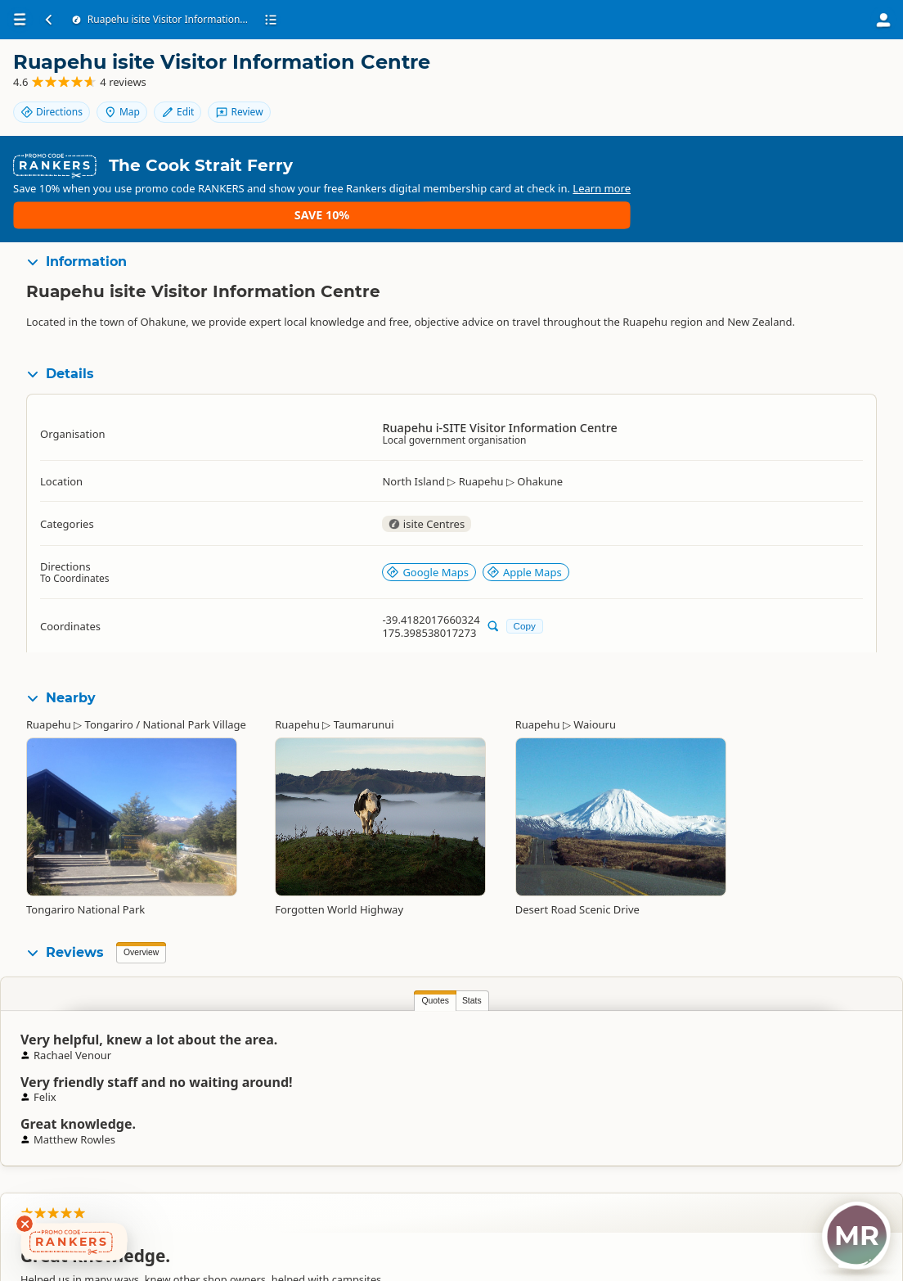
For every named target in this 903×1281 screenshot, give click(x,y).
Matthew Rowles (531, 1039)
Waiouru (594, 688)
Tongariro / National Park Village (165, 688)
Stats (177, 964)
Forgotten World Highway (339, 873)
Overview (141, 916)
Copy (525, 589)
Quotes (141, 964)
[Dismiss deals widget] (24, 1224)
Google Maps (427, 536)
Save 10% (842, 173)
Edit (853, 76)
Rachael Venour (822, 1039)
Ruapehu (48, 688)
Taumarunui (364, 688)
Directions (727, 76)
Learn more (498, 180)
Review (845, 104)
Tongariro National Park (85, 873)
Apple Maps (524, 536)
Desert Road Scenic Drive (577, 873)
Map (797, 76)
